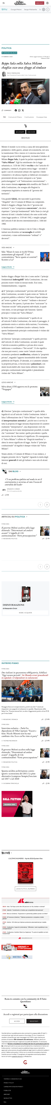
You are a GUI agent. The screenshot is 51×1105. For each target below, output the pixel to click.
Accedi (17, 1021)
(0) (47, 538)
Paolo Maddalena (13, 73)
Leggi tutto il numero (25, 889)
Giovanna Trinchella (10, 783)
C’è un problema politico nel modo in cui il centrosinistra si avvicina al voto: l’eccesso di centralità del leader (23, 482)
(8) (7, 495)
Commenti (6, 110)
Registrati (34, 1021)
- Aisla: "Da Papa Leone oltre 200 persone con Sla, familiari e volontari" (24, 906)
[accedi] (47, 3)
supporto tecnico (17, 1056)
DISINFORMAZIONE (13, 604)
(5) (47, 783)
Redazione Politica (9, 538)
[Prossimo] (47, 504)
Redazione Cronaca (10, 719)
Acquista (25, 613)
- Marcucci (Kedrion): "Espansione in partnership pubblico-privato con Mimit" (25, 913)
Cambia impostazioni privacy (13, 1086)
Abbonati (39, 3)
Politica (6, 48)
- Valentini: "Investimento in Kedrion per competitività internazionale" (23, 910)
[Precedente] (40, 504)
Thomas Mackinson (9, 741)
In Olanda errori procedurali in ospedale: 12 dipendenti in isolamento (25, 676)
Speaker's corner (13, 489)
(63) (47, 719)
